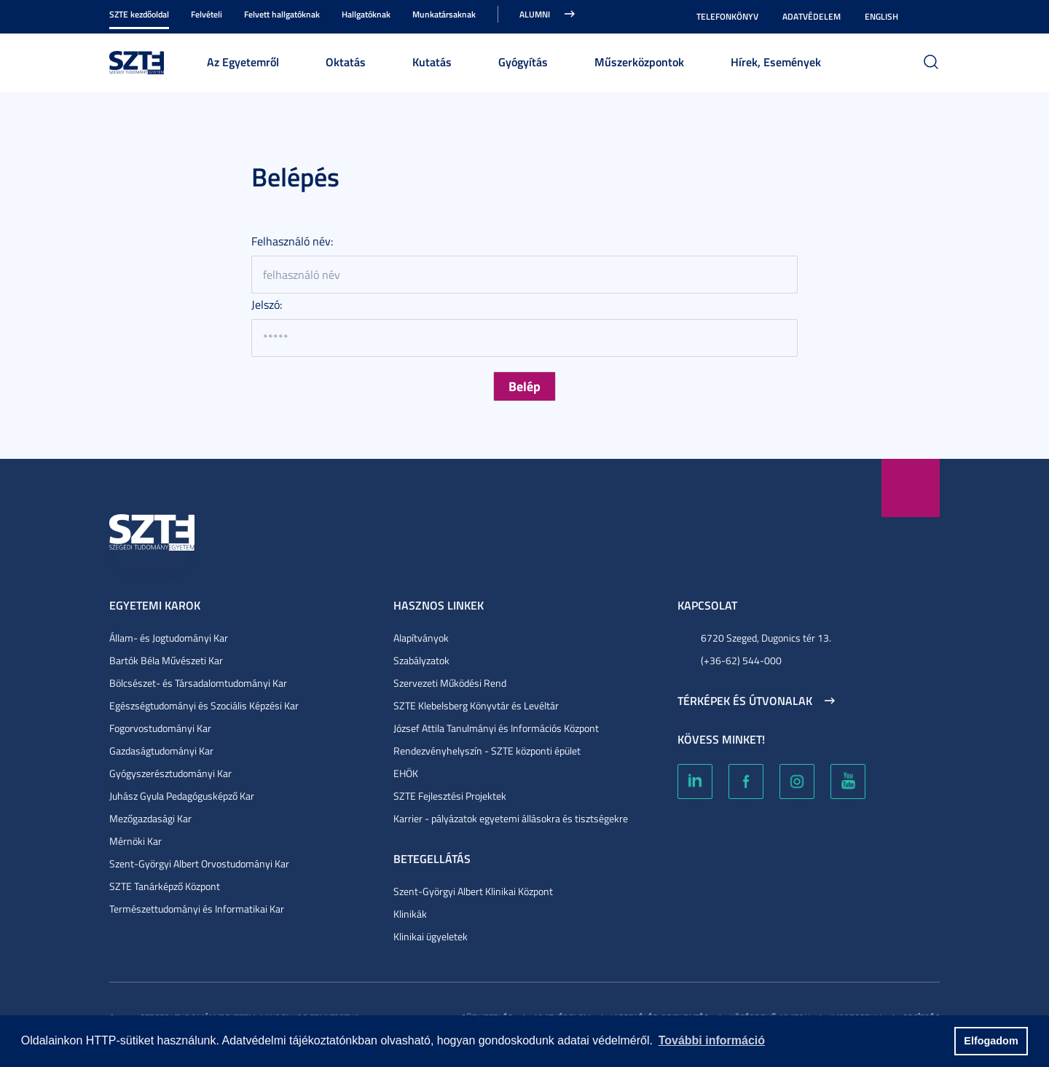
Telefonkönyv (727, 16)
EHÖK (405, 773)
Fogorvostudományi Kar (160, 728)
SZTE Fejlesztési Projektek (449, 796)
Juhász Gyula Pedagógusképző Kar (181, 796)
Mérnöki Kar (135, 841)
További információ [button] (712, 1040)
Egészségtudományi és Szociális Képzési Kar (204, 705)
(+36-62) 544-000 (741, 660)
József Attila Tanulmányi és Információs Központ (496, 728)
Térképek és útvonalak (744, 700)
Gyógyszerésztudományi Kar (170, 773)
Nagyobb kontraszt (931, 16)
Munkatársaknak (444, 14)
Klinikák (410, 914)
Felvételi (206, 14)
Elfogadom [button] (991, 1041)
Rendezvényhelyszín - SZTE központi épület (487, 750)
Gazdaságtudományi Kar (161, 750)
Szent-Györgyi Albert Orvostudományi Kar (199, 863)
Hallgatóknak (366, 14)
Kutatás (432, 61)
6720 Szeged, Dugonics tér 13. (766, 638)
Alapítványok (421, 638)
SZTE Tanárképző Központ (164, 886)
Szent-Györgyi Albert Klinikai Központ (473, 891)
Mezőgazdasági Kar (150, 818)
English (881, 16)
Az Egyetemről (243, 61)
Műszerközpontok (639, 61)
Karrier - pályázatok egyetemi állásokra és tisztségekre (510, 818)
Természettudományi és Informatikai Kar (196, 909)
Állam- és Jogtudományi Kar (168, 638)
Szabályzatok (421, 660)
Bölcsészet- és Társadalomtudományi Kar (198, 683)
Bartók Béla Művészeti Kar (166, 660)
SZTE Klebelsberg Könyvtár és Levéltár (476, 705)
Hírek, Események (776, 61)
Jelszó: (266, 304)
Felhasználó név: (292, 241)
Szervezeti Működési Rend (449, 683)
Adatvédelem (811, 16)
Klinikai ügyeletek (430, 936)
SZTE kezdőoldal (139, 14)
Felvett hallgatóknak (282, 14)
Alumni (534, 14)
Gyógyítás (523, 61)
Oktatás (346, 61)
